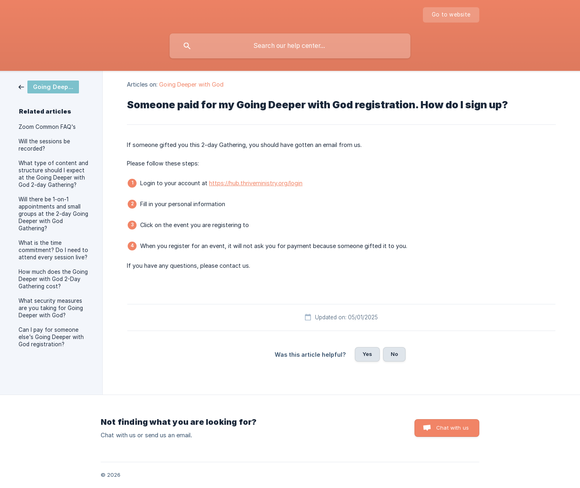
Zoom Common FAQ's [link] (47, 127)
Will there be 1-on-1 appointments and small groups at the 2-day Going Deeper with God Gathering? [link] (53, 214)
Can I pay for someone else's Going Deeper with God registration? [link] (51, 337)
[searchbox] (290, 45)
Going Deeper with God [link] (191, 84)
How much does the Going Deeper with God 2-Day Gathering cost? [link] (53, 279)
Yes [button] (367, 354)
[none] (451, 15)
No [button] (394, 354)
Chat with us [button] (452, 427)
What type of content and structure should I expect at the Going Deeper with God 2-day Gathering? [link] (53, 174)
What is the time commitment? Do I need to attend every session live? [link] (53, 250)
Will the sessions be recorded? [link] (44, 145)
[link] (49, 86)
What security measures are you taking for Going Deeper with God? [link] (51, 308)
